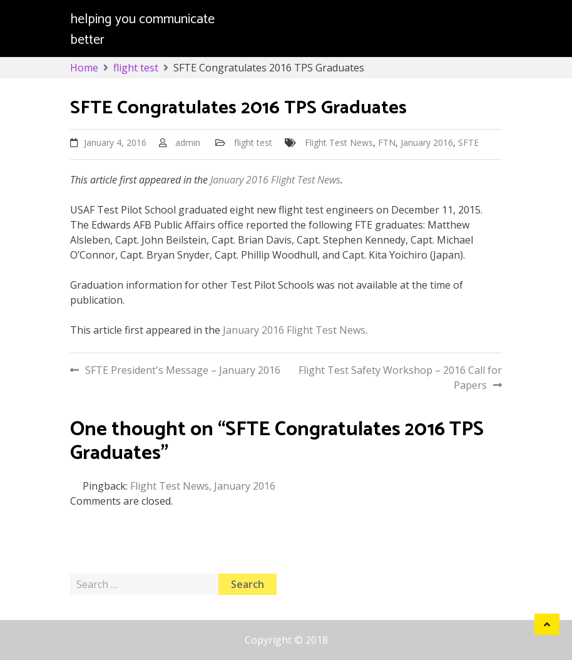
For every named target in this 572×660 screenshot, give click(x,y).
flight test (253, 142)
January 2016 (427, 142)
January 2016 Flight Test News (274, 180)
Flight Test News (339, 142)
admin (187, 142)
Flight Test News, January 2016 (202, 486)
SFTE (468, 142)
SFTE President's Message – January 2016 (182, 370)
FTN (387, 142)
